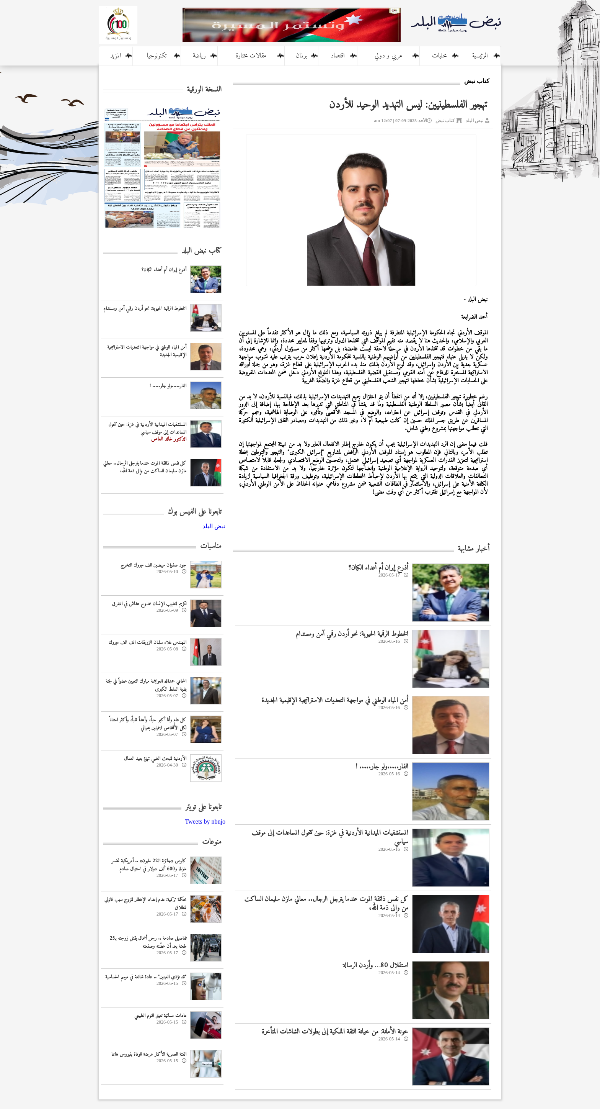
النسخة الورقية (204, 90)
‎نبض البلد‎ (213, 526)
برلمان (301, 56)
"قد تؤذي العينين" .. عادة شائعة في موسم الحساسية (145, 977)
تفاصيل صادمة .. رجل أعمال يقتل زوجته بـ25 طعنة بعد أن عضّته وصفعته (147, 942)
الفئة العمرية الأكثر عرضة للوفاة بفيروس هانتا (148, 1054)
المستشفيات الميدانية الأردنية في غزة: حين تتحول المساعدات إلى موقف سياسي (330, 837)
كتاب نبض (445, 120)
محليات (439, 56)
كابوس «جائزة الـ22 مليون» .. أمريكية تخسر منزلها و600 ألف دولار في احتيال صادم (148, 865)
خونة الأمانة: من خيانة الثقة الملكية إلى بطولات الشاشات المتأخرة (335, 1032)
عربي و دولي (389, 56)
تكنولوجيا (156, 56)
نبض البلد (474, 120)
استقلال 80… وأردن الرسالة (375, 965)
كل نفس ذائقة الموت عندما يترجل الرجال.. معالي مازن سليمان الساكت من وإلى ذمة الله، (326, 903)
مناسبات (211, 546)
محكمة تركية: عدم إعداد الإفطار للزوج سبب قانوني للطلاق (145, 903)
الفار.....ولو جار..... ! (382, 767)
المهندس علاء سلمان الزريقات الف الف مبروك (147, 642)
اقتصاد (338, 56)
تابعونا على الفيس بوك (195, 512)
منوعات (212, 842)
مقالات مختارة (251, 56)
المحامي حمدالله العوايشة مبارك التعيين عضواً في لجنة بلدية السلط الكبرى (146, 685)
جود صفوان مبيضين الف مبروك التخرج (153, 565)
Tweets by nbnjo (205, 821)
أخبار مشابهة (473, 549)
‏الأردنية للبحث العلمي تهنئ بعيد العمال (155, 758)
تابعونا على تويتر (203, 807)
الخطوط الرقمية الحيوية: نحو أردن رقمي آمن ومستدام (352, 634)
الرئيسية (480, 56)
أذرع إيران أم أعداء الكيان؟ (378, 568)
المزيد (115, 56)
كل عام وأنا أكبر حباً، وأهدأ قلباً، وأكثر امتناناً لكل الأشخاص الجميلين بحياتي (147, 724)
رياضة (199, 56)
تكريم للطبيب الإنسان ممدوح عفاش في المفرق (149, 604)
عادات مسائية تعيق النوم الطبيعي (160, 1015)
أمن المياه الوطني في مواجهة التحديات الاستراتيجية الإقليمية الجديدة (334, 700)
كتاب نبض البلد (201, 251)
